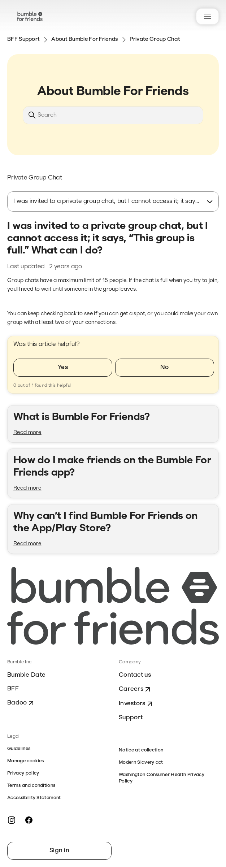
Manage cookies (25, 761)
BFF (13, 689)
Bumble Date (26, 675)
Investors (136, 703)
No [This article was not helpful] (164, 367)
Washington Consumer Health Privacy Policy (161, 778)
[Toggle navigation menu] (207, 16)
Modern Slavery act (141, 762)
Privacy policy (23, 773)
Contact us (135, 675)
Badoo (21, 703)
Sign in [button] (59, 851)
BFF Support (23, 39)
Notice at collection (141, 750)
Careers (135, 689)
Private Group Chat (155, 39)
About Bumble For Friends (84, 39)
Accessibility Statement (34, 798)
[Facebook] (29, 820)
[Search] (113, 115)
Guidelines (18, 748)
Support (131, 718)
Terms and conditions (31, 785)
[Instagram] (11, 820)
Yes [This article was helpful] (63, 367)
